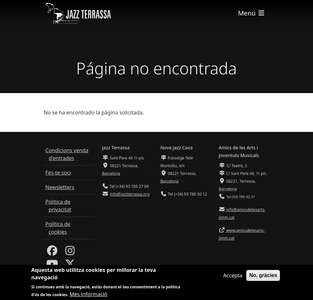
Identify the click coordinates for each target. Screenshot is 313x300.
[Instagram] (70, 252)
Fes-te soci (58, 172)
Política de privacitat (58, 205)
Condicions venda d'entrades (66, 154)
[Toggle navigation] (251, 13)
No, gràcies (263, 276)
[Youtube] (52, 265)
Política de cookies (57, 227)
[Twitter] (70, 265)
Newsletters (59, 187)
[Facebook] (52, 252)
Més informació (89, 295)
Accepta (232, 276)
